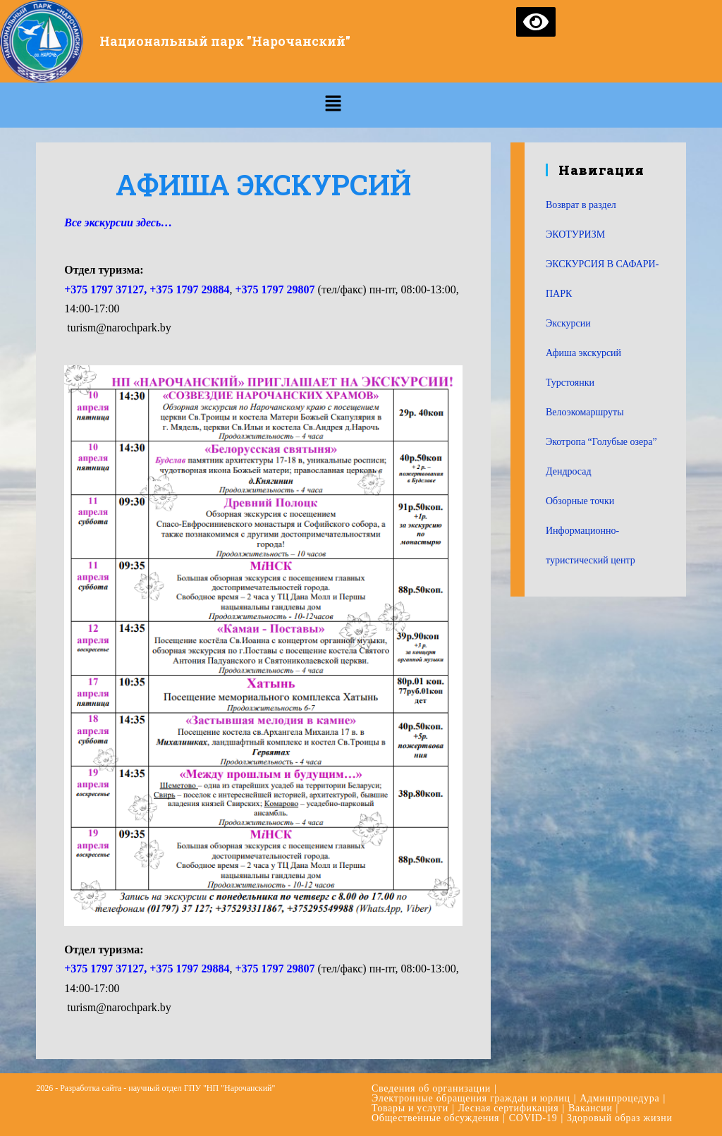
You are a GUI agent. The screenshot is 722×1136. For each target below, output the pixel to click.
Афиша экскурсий (583, 353)
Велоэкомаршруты (585, 412)
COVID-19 (533, 1118)
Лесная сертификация (508, 1108)
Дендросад (569, 471)
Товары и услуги (410, 1108)
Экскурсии (568, 323)
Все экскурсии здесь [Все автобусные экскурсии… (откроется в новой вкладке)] (112, 222)
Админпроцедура (619, 1098)
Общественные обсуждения (435, 1118)
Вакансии (590, 1108)
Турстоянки (570, 382)
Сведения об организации (431, 1088)
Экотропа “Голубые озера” (601, 441)
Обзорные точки (580, 501)
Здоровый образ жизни (620, 1118)
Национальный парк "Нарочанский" (225, 40)
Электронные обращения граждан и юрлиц (471, 1098)
